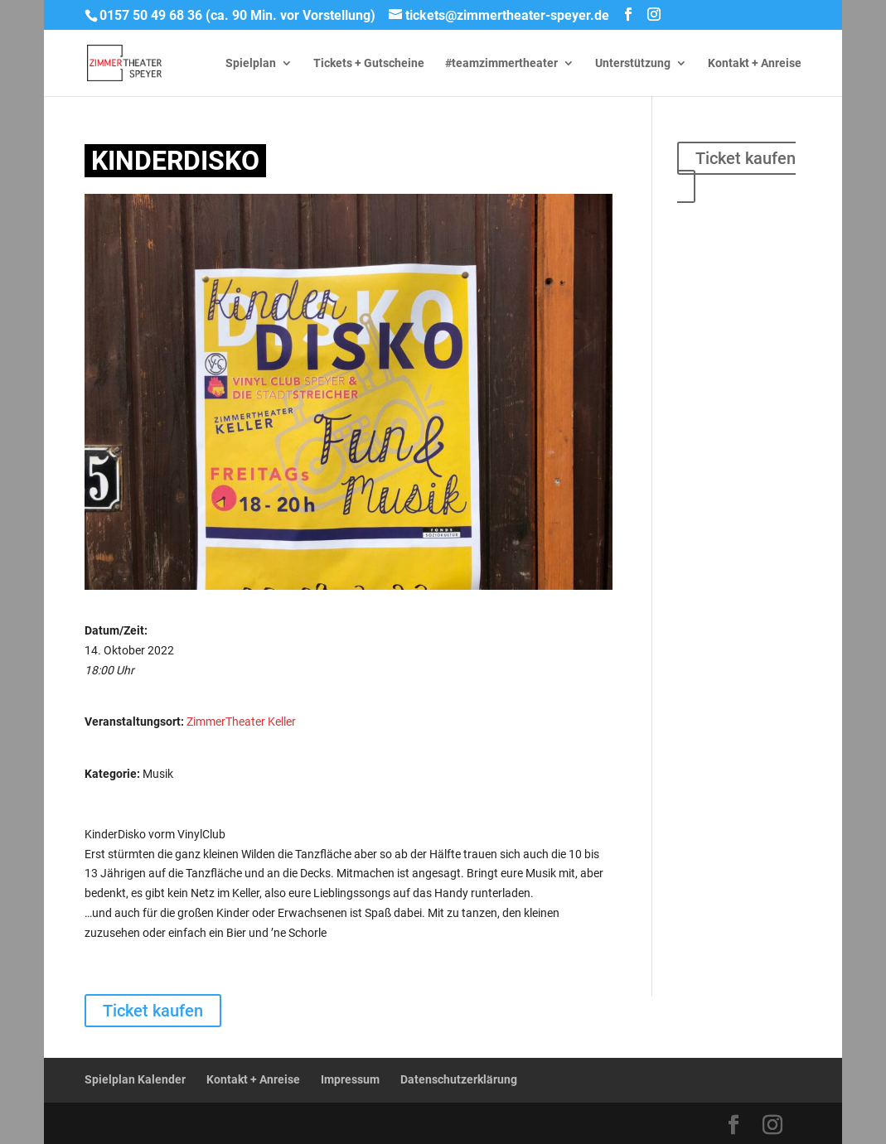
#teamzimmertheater (501, 63)
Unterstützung (633, 63)
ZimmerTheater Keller (241, 721)
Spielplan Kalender (135, 1079)
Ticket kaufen (745, 158)
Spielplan (250, 63)
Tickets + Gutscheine (368, 63)
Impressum (350, 1079)
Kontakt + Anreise (754, 63)
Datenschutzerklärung (458, 1079)
